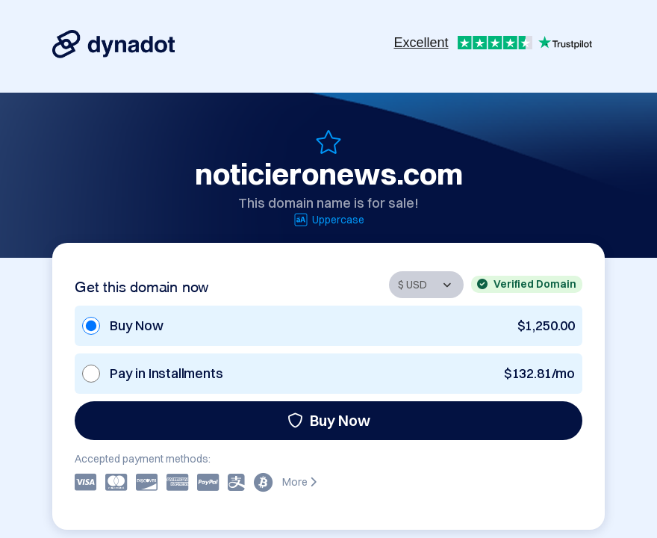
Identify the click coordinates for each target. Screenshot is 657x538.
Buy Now (328, 420)
